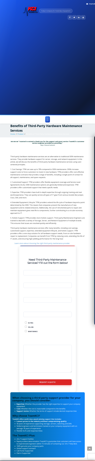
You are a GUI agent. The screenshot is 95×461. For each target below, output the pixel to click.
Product (20, 134)
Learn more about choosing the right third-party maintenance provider (42, 243)
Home (12, 134)
